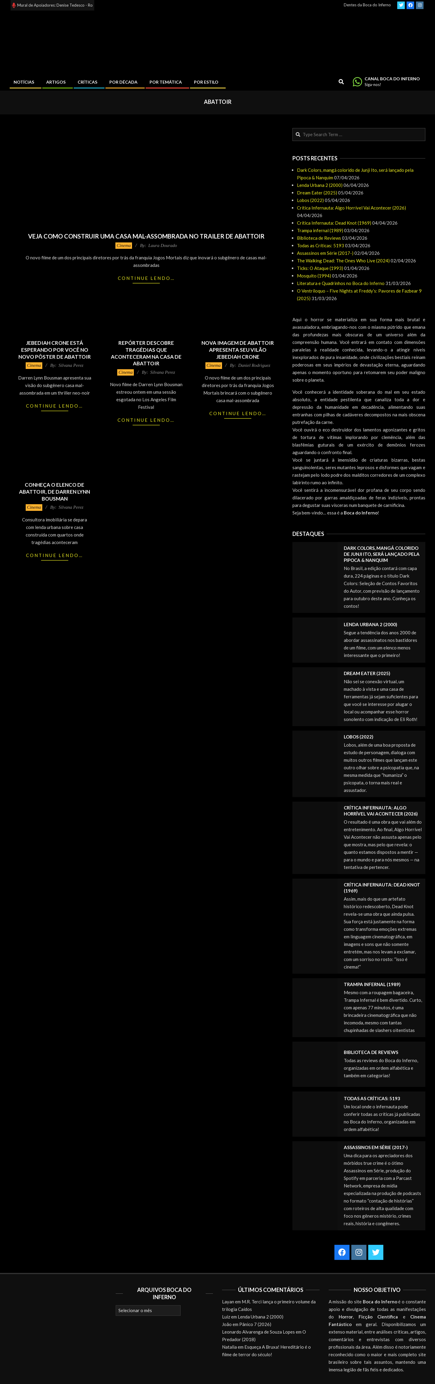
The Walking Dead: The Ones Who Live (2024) (343, 260)
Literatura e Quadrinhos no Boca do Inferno (341, 283)
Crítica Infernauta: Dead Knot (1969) (334, 223)
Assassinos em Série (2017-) (325, 253)
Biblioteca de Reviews (319, 238)
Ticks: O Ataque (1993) (320, 268)
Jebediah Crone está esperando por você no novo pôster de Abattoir (54, 350)
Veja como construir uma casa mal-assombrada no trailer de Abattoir (146, 236)
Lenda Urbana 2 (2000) (320, 185)
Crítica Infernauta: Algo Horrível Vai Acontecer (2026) (351, 207)
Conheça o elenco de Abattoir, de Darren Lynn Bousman (54, 491)
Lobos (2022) (310, 200)
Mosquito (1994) (314, 275)
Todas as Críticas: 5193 (320, 245)
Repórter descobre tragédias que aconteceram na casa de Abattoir (146, 353)
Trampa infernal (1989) (320, 230)
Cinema (124, 245)
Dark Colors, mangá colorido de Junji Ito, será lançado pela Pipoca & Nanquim (382, 554)
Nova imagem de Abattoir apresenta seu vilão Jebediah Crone (237, 350)
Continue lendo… (146, 278)
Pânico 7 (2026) (255, 1324)
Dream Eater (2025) (317, 192)
